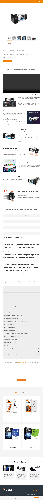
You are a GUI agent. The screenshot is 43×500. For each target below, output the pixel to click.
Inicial (4, 5)
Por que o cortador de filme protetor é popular (24, 473)
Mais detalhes (6, 477)
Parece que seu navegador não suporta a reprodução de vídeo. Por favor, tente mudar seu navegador (21, 83)
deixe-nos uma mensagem (22, 362)
